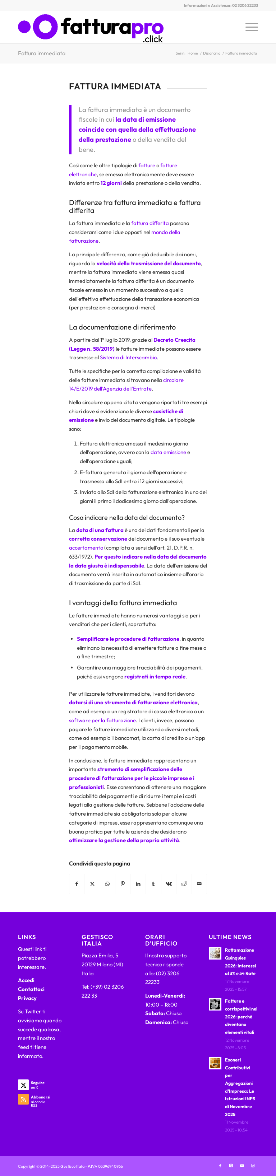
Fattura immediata (41, 53)
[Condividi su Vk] (168, 884)
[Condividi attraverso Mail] (199, 884)
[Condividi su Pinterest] (122, 884)
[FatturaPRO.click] (91, 27)
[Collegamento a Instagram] (252, 1165)
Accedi (26, 980)
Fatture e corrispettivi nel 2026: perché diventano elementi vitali (241, 1016)
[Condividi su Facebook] (77, 884)
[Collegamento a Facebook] (220, 1165)
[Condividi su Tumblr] (153, 884)
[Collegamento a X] (231, 1165)
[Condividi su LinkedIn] (138, 884)
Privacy (27, 998)
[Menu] (248, 27)
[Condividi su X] (92, 884)
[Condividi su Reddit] (184, 884)
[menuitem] (248, 27)
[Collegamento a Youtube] (241, 1165)
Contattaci (31, 989)
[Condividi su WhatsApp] (107, 884)
